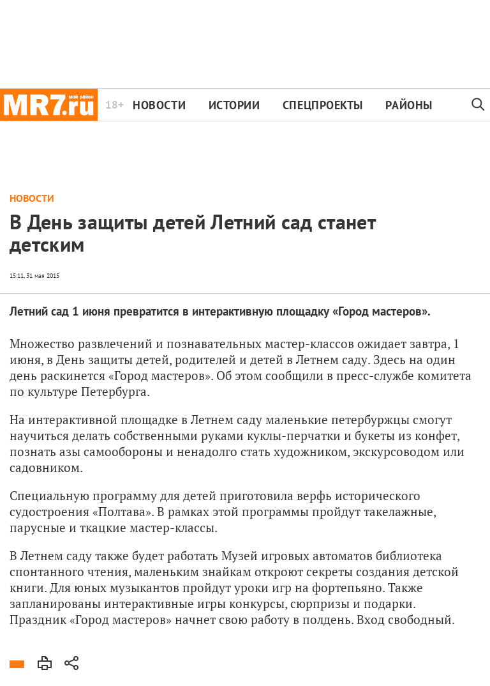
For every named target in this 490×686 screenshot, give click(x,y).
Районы (408, 105)
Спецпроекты (323, 105)
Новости (159, 105)
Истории (234, 105)
